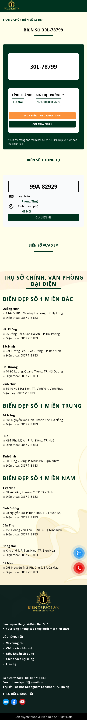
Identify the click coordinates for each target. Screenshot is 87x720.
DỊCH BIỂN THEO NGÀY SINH (42, 115)
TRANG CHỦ (11, 20)
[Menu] (82, 6)
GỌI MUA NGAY (42, 124)
